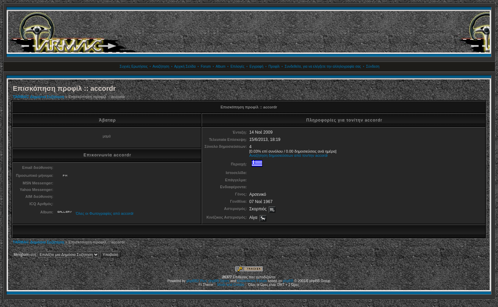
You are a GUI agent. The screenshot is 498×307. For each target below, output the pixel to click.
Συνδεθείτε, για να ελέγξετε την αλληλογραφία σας (323, 66)
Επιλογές (237, 66)
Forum (206, 66)
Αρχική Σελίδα (184, 66)
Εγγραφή (256, 66)
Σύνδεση (372, 66)
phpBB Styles (219, 281)
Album (220, 66)
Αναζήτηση (161, 66)
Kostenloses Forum (252, 281)
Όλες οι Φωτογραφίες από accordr (104, 213)
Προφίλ (273, 66)
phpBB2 (193, 281)
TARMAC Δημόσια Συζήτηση (38, 97)
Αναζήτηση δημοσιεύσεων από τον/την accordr (288, 155)
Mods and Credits (230, 285)
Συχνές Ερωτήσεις (134, 66)
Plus (203, 281)
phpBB (288, 281)
